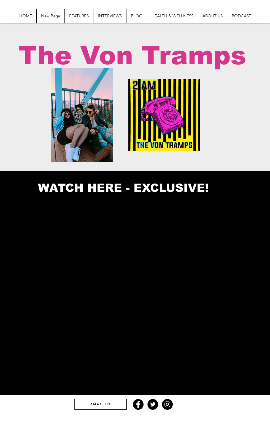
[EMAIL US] (100, 404)
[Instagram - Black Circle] (167, 404)
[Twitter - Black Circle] (152, 404)
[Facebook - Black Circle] (138, 404)
